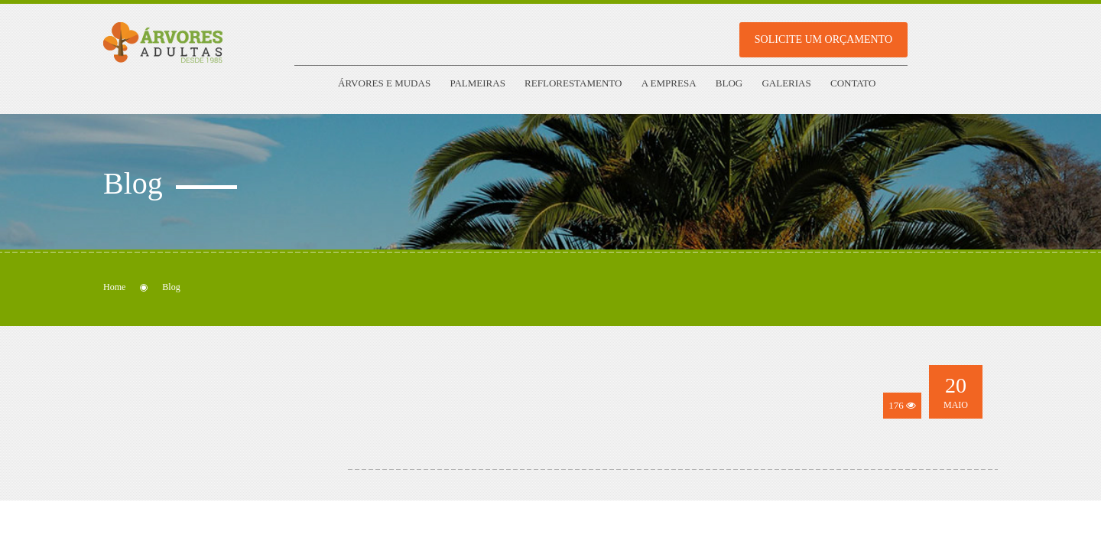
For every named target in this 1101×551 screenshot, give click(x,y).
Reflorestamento (573, 83)
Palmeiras (477, 83)
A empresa (669, 83)
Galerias (786, 83)
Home (114, 287)
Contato (852, 83)
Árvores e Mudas (384, 83)
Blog (729, 83)
